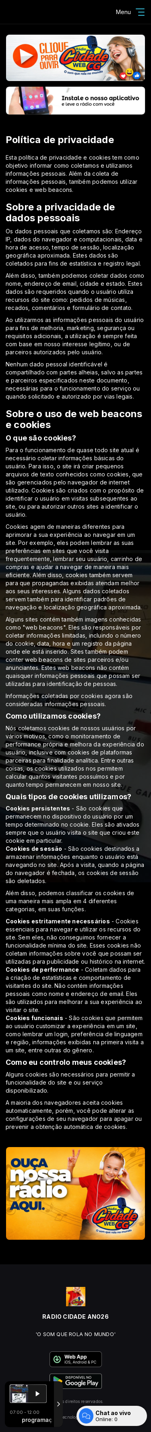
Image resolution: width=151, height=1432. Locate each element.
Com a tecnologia (75, 1417)
